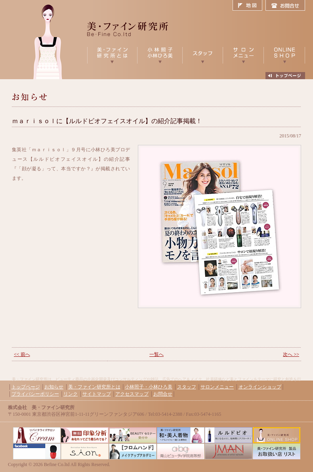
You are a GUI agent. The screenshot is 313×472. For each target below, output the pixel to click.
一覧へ (156, 354)
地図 (249, 5)
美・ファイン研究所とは (94, 387)
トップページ (25, 387)
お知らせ (53, 387)
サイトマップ (96, 394)
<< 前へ (22, 354)
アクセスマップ (132, 394)
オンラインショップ (260, 387)
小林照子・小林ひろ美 (148, 387)
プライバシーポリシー (35, 394)
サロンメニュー (217, 387)
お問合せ (285, 5)
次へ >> (291, 354)
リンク (70, 394)
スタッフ (186, 387)
